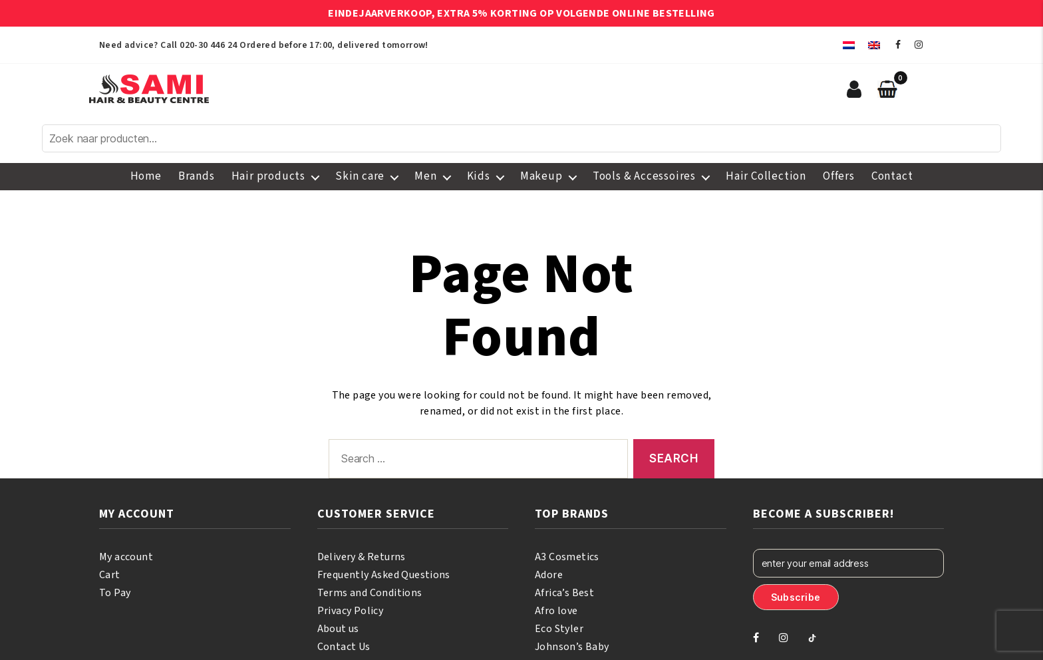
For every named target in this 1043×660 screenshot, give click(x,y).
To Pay (114, 592)
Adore (549, 575)
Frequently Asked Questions (383, 575)
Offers (839, 176)
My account (126, 557)
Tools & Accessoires (644, 176)
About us (338, 628)
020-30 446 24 (208, 45)
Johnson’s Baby (572, 646)
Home (146, 176)
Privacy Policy (350, 610)
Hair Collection (766, 176)
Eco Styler (559, 628)
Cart (109, 575)
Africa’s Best (564, 592)
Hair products (268, 176)
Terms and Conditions (369, 592)
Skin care (359, 176)
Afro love (556, 610)
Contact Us (344, 646)
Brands (196, 176)
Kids (478, 176)
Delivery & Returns (361, 557)
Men (425, 176)
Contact (892, 176)
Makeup (541, 176)
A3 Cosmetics (567, 557)
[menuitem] (848, 45)
